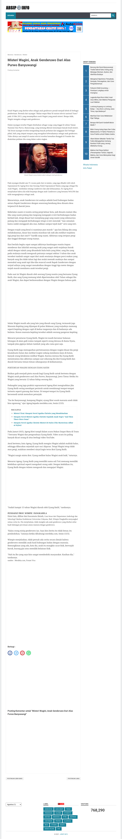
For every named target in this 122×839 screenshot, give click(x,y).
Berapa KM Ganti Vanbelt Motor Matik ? (102, 124)
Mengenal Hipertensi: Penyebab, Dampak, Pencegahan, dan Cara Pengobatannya (102, 81)
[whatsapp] (28, 653)
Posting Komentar (13, 70)
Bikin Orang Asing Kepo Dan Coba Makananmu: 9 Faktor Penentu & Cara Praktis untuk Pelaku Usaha (102, 131)
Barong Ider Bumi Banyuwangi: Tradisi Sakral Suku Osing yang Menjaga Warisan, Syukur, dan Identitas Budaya (101, 70)
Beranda (11, 15)
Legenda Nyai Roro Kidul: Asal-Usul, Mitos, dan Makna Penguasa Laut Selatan (102, 99)
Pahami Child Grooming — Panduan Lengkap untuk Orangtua (99, 90)
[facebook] (10, 653)
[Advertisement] (43, 90)
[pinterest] (22, 653)
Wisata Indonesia (90, 165)
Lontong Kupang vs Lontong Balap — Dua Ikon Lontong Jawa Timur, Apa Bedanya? (102, 109)
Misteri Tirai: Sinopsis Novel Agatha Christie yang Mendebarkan (41, 413)
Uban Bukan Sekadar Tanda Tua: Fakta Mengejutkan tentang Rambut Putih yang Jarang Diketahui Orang (102, 142)
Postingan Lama (73, 778)
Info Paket (87, 168)
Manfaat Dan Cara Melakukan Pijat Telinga (101, 117)
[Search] (100, 15)
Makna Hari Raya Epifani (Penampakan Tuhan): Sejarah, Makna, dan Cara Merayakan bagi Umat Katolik (102, 153)
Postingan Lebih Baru (14, 778)
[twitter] (16, 653)
